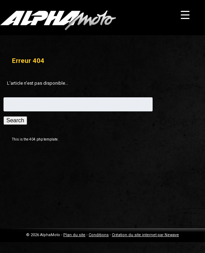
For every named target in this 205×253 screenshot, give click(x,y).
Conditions (99, 235)
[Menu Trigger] (185, 15)
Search (15, 120)
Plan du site (74, 235)
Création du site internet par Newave (145, 235)
